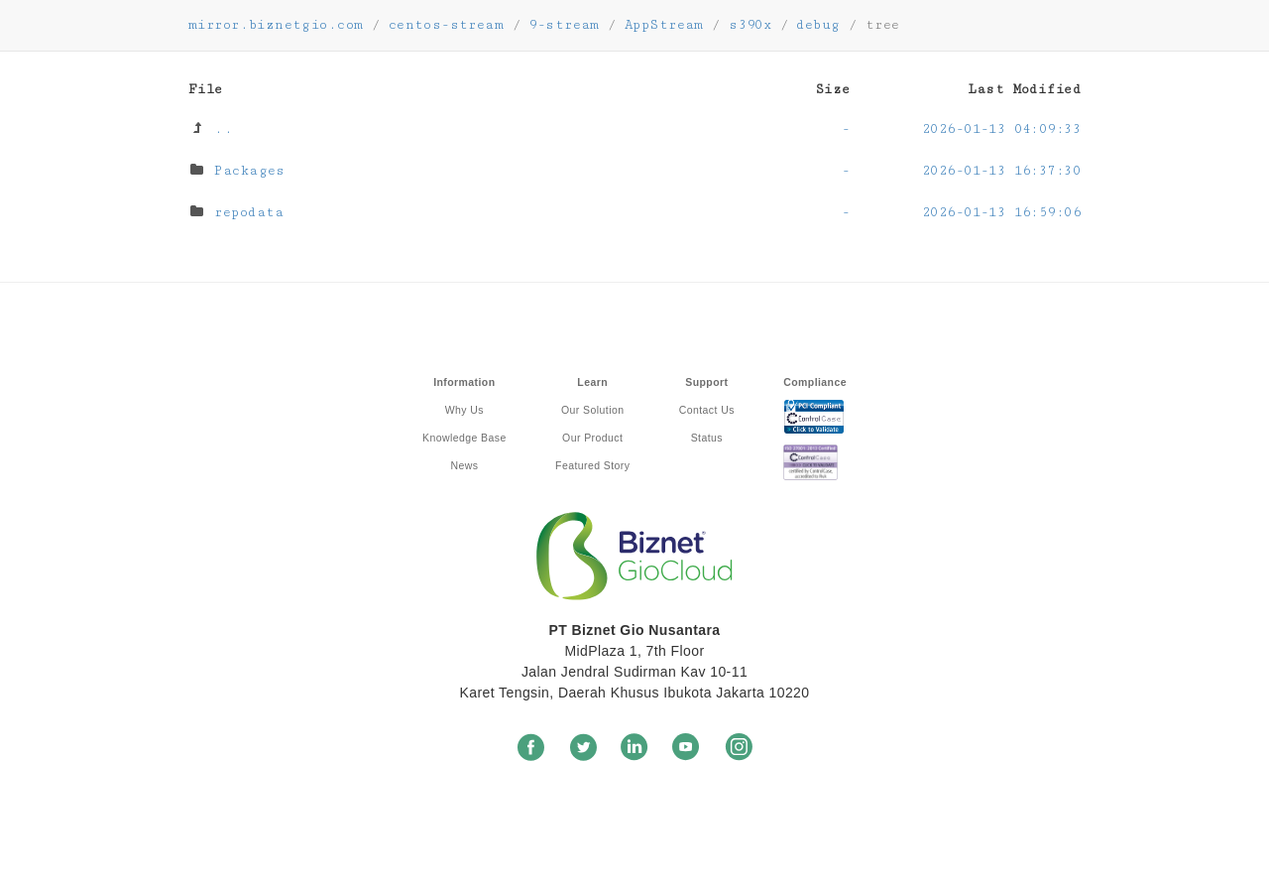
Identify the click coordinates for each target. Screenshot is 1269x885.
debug (818, 25)
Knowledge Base (464, 437)
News (464, 465)
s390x (750, 25)
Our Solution (592, 410)
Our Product (592, 437)
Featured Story (592, 465)
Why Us (464, 410)
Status (707, 437)
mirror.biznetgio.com (275, 25)
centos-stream (446, 25)
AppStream (664, 25)
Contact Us (707, 410)
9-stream (563, 25)
